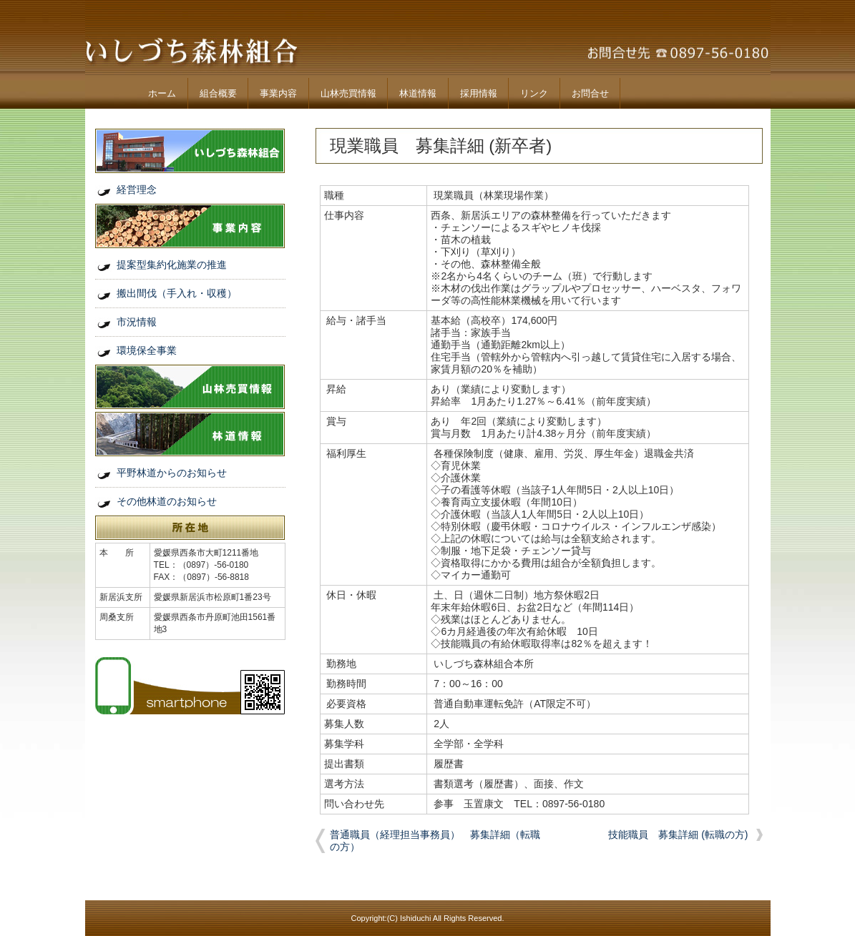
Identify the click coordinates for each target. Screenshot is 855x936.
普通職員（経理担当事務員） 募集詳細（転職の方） (435, 840)
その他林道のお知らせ (167, 501)
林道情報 (417, 93)
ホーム (162, 93)
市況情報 (137, 321)
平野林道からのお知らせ (172, 472)
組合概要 (218, 93)
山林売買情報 (348, 93)
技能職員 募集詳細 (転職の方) (678, 834)
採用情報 (478, 93)
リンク (534, 93)
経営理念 (137, 189)
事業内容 (278, 93)
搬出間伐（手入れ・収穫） (177, 293)
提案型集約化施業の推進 (172, 264)
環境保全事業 (147, 350)
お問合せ (590, 93)
